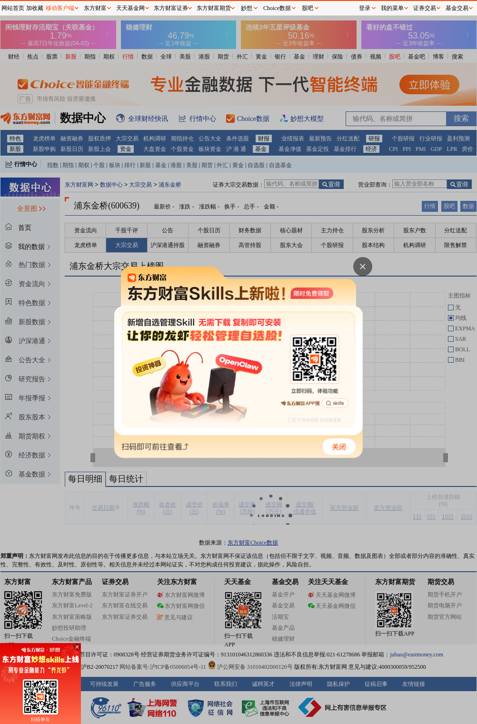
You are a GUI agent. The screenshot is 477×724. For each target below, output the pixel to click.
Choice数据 (277, 8)
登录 (364, 8)
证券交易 (424, 8)
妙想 (246, 8)
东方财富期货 (214, 8)
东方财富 (95, 8)
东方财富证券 (171, 8)
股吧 (307, 8)
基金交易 (457, 8)
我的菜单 (392, 8)
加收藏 (34, 8)
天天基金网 (130, 8)
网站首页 (12, 8)
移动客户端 (60, 8)
